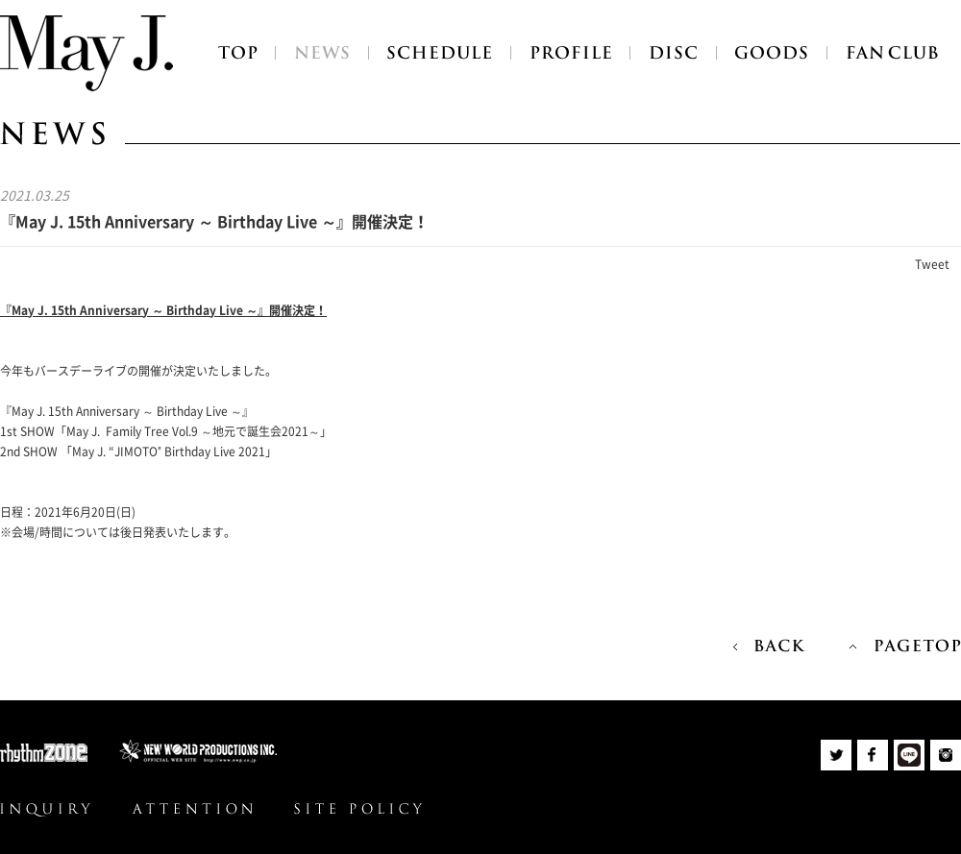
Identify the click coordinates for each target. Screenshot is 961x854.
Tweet (932, 264)
